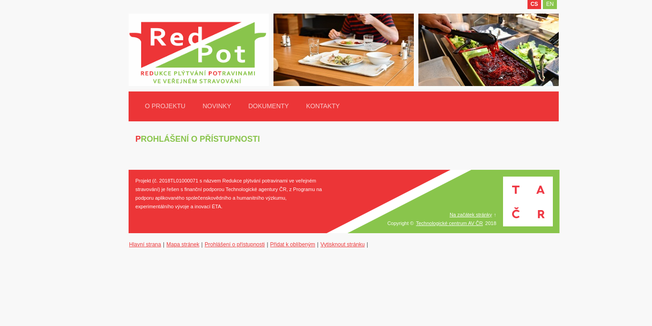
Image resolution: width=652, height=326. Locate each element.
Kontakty (323, 106)
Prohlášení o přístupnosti (235, 244)
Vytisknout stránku (343, 244)
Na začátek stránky (471, 214)
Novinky (216, 106)
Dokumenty (268, 106)
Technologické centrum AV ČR (449, 223)
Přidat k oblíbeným (292, 244)
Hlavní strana (145, 244)
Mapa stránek (183, 244)
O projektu (165, 106)
